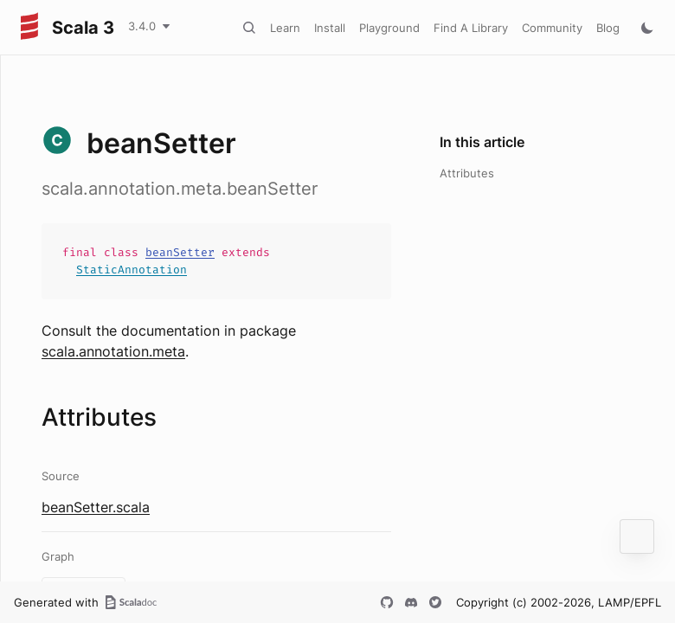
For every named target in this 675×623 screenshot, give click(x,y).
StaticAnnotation (131, 269)
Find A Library (471, 28)
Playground (389, 28)
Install (329, 28)
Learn (285, 28)
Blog (608, 28)
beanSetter (180, 252)
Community (552, 28)
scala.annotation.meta (113, 351)
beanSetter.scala (96, 507)
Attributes (467, 173)
